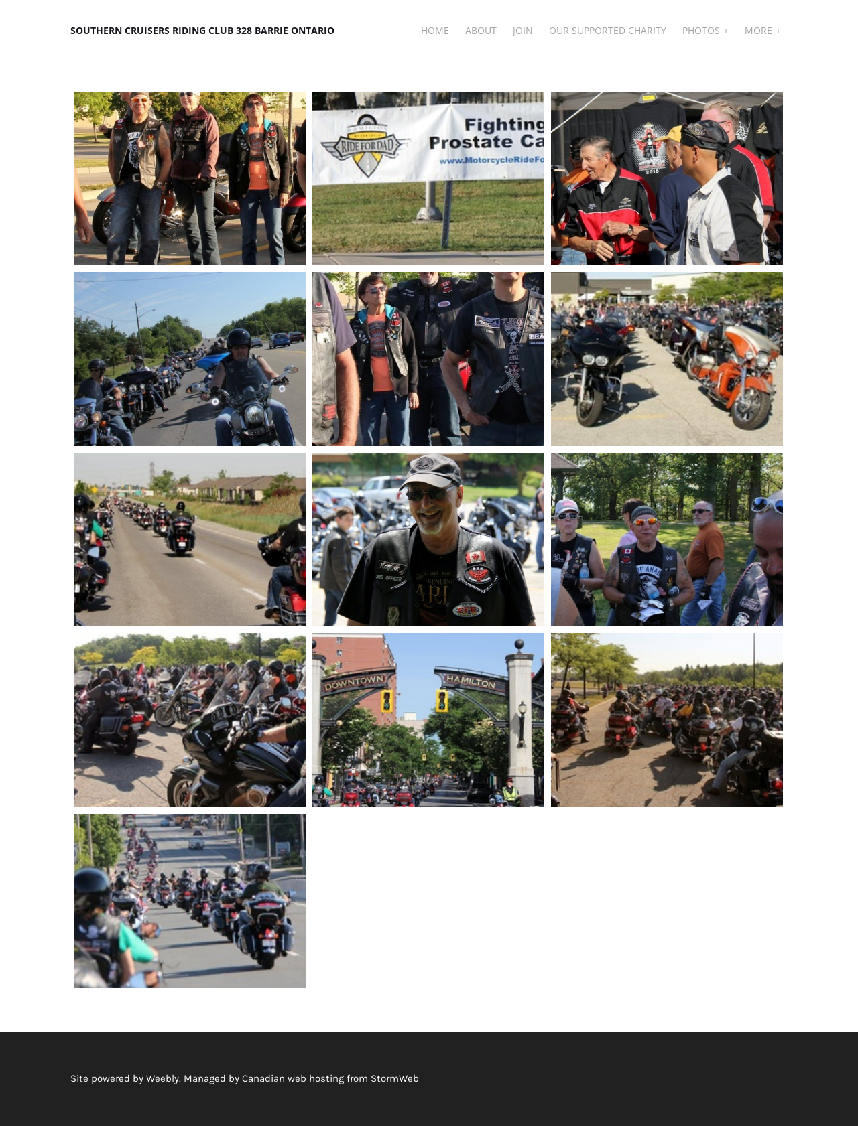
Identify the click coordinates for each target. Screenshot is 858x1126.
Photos (702, 30)
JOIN (523, 30)
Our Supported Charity (607, 30)
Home (435, 30)
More (760, 30)
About (481, 30)
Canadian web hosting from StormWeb (330, 1078)
